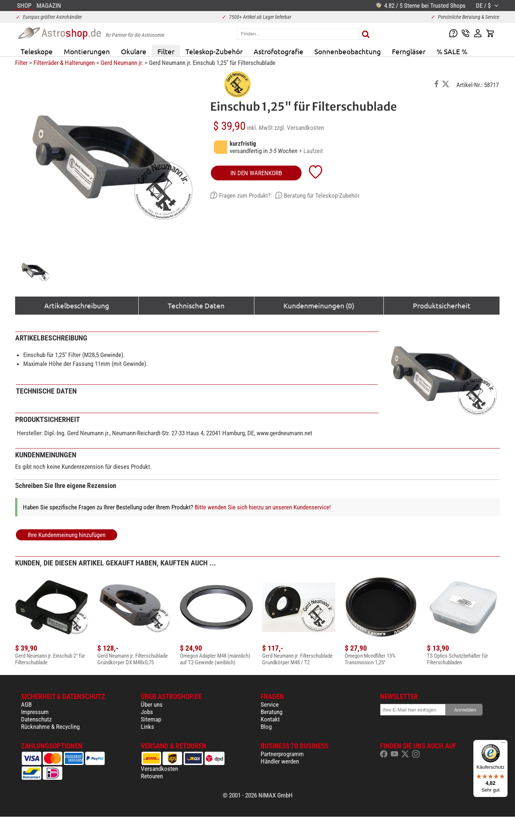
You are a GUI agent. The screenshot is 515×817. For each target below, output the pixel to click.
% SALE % (451, 51)
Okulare (133, 51)
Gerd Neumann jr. (122, 62)
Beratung (271, 712)
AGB (26, 704)
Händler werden (280, 761)
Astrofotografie (278, 51)
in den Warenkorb (256, 173)
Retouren (152, 776)
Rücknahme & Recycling (50, 726)
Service (270, 704)
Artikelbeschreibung (76, 305)
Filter (165, 51)
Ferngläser (408, 51)
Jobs (147, 712)
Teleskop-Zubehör (214, 51)
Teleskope (37, 51)
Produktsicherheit (441, 305)
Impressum (35, 712)
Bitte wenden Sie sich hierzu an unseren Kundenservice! (263, 507)
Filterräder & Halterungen (64, 62)
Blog (266, 726)
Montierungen (87, 51)
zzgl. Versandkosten (299, 127)
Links (147, 726)
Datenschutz (36, 719)
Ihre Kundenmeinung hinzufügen (66, 535)
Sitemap (151, 719)
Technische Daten (196, 305)
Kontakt (270, 719)
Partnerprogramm (282, 754)
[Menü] (503, 744)
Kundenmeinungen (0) (318, 305)
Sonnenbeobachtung (347, 51)
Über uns (152, 704)
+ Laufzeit (311, 151)
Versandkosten (159, 768)
